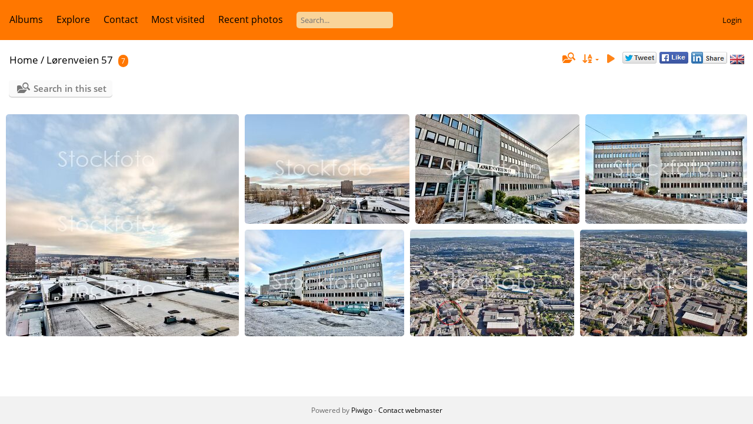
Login (732, 20)
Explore (73, 19)
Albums (26, 19)
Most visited (178, 19)
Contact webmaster (410, 410)
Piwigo (361, 410)
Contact (121, 19)
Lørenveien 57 (79, 60)
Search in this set (70, 88)
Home (23, 60)
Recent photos (250, 19)
